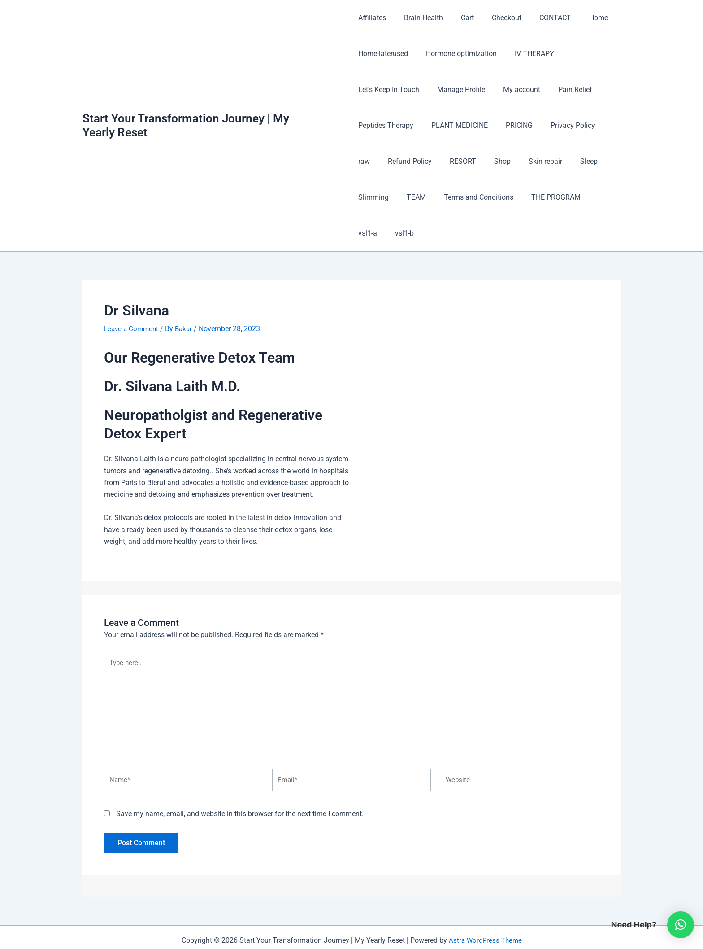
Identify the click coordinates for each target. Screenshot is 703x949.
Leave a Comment (132, 293)
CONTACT (541, 17)
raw (604, 125)
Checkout (496, 17)
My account (514, 89)
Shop (465, 161)
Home (580, 17)
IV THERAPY (527, 53)
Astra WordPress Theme (485, 909)
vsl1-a (548, 197)
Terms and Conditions (426, 197)
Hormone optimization (457, 53)
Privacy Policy (562, 125)
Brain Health (419, 17)
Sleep (545, 161)
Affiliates (372, 17)
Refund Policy (380, 161)
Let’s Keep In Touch (388, 89)
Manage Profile (458, 89)
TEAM (368, 197)
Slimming (583, 161)
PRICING (512, 125)
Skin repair (505, 161)
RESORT (430, 161)
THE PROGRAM (500, 197)
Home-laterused (383, 53)
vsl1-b (582, 197)
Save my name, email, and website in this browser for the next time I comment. (240, 783)
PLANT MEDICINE (456, 125)
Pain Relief (564, 89)
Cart (460, 17)
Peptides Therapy (385, 125)
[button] (680, 924)
